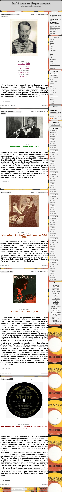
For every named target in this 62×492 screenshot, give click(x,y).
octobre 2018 (53, 196)
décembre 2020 (54, 149)
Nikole (51, 85)
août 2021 (52, 136)
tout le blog (52, 68)
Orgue (51, 55)
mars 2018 (52, 209)
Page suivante (31, 489)
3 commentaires (44, 105)
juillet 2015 (52, 268)
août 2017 (52, 222)
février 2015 (53, 277)
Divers (51, 44)
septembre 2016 (54, 242)
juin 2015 (52, 270)
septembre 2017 (54, 220)
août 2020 (52, 156)
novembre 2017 (54, 217)
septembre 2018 (54, 198)
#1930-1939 (56, 290)
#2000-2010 (54, 314)
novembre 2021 (54, 130)
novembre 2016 (54, 239)
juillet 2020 (52, 158)
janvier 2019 (53, 191)
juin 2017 (52, 226)
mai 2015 (52, 272)
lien (6, 105)
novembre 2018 (54, 195)
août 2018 (52, 200)
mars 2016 (52, 253)
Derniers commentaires (55, 116)
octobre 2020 (53, 152)
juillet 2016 (52, 246)
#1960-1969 (56, 300)
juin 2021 (52, 140)
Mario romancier (54, 96)
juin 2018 (52, 204)
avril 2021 (52, 141)
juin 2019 (52, 182)
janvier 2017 (53, 235)
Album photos (53, 31)
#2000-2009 (56, 313)
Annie (51, 94)
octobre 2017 (53, 218)
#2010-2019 (55, 319)
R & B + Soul (53, 59)
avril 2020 (52, 163)
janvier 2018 (53, 213)
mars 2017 (52, 231)
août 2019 (52, 178)
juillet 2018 (52, 202)
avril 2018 (52, 207)
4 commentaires (44, 484)
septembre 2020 (54, 154)
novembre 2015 (54, 261)
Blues (51, 41)
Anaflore (52, 86)
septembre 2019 (54, 176)
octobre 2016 (53, 240)
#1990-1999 (56, 310)
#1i (58, 310)
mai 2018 (52, 206)
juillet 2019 (52, 180)
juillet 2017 (52, 224)
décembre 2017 (54, 215)
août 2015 (52, 266)
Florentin (52, 90)
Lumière (52, 83)
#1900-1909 (56, 285)
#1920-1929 (55, 288)
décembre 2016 (54, 237)
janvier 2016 (53, 257)
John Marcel (53, 92)
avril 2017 (52, 229)
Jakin (51, 97)
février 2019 (53, 189)
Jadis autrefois (53, 75)
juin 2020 (52, 160)
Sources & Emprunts (55, 65)
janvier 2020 (53, 169)
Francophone (53, 50)
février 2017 (53, 233)
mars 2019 (52, 187)
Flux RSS (54, 118)
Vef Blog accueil (55, 125)
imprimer (2, 105)
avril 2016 (52, 251)
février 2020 (53, 167)
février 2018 (53, 211)
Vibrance (52, 103)
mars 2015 (52, 275)
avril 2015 (52, 273)
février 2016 (53, 255)
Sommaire (52, 33)
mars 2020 (52, 165)
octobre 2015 (53, 262)
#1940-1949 (56, 291)
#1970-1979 (55, 305)
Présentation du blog (55, 28)
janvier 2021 (53, 147)
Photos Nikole (53, 81)
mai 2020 (52, 162)
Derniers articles (54, 29)
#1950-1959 (56, 294)
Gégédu (52, 99)
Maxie (51, 79)
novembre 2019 (54, 173)
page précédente (17, 489)
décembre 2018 (54, 193)
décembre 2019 (54, 171)
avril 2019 (52, 185)
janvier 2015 (53, 279)
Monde (51, 54)
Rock (51, 63)
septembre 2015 (54, 264)
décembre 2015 (54, 259)
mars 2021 (52, 143)
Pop (51, 57)
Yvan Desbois (53, 88)
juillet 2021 (52, 138)
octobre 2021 (53, 132)
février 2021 (53, 145)
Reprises (52, 61)
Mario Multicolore (54, 77)
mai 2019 (52, 184)
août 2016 (52, 244)
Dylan (51, 46)
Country (52, 43)
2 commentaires (44, 186)
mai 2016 (52, 250)
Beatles (52, 39)
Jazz (51, 48)
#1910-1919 (56, 286)
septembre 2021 (54, 134)
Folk (51, 52)
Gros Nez (52, 101)
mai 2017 (52, 228)
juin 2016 (52, 248)
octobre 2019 (53, 174)
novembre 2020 (54, 151)
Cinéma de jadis (54, 74)
